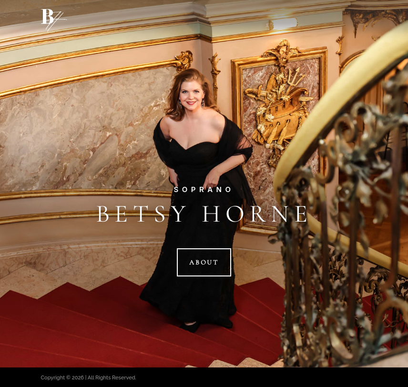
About (204, 262)
